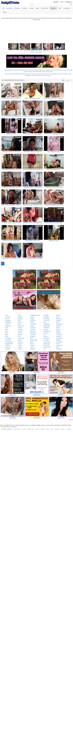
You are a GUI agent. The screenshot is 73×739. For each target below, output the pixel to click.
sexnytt (20, 331)
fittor (19, 320)
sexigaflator (59, 342)
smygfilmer (47, 324)
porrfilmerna (59, 345)
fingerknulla (47, 326)
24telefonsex (47, 331)
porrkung (20, 342)
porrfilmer (32, 320)
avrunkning (21, 338)
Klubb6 (39, 71)
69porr (19, 340)
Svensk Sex (60, 74)
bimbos (58, 331)
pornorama (47, 345)
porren (19, 333)
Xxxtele (51, 429)
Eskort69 (13, 74)
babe (6, 334)
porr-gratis (46, 320)
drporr (31, 342)
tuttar (57, 317)
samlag (58, 329)
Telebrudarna (16, 70)
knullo (6, 336)
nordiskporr (8, 322)
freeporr (20, 349)
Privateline (24, 429)
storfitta (20, 327)
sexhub (32, 347)
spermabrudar (9, 342)
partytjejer (8, 320)
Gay (62, 2)
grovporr (20, 334)
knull (6, 315)
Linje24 (5, 70)
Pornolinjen (68, 429)
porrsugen (33, 331)
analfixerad (59, 338)
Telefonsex (22, 70)
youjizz (20, 345)
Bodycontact (49, 71)
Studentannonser (27, 74)
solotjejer (20, 329)
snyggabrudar (9, 343)
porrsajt (46, 333)
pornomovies (47, 347)
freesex (46, 336)
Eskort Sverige (64, 70)
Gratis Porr (48, 74)
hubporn (58, 333)
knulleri (7, 324)
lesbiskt (32, 322)
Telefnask (42, 429)
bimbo (7, 333)
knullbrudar (8, 326)
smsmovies (33, 324)
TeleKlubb (37, 429)
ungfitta (32, 318)
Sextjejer (30, 71)
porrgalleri (46, 317)
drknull (7, 318)
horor (57, 322)
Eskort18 (44, 71)
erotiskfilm (46, 327)
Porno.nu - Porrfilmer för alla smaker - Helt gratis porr (36, 50)
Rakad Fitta (54, 74)
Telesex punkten (17, 429)
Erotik (43, 74)
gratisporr (20, 318)
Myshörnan (56, 429)
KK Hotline (62, 429)
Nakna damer (34, 75)
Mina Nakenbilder (56, 70)
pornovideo (47, 343)
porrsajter (32, 349)
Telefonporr (48, 70)
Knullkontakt (39, 74)
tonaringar (59, 318)
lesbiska (58, 326)
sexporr (32, 326)
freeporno (8, 347)
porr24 (58, 327)
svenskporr (8, 338)
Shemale (68, 2)
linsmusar (8, 317)
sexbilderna (59, 324)
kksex (31, 338)
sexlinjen (58, 320)
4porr (19, 315)
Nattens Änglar (30, 429)
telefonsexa (33, 333)
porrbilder (32, 334)
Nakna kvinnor (19, 74)
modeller (46, 315)
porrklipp (7, 349)
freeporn (20, 347)
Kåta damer (48, 75)
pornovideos (47, 342)
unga (19, 324)
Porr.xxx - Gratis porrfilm (36, 52)
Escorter (33, 74)
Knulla (69, 74)
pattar (57, 347)
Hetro (57, 2)
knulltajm (32, 336)
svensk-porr (21, 326)
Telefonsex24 (42, 70)
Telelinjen (10, 70)
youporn (20, 343)
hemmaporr (59, 334)
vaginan (20, 322)
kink (45, 349)
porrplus (32, 345)
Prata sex (31, 70)
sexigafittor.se (9, 429)
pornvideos (47, 338)
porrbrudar (46, 318)
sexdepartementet (35, 315)
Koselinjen (36, 70)
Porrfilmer (65, 74)
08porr (32, 343)
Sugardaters (28, 75)
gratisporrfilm (33, 340)
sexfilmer (32, 329)
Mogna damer (41, 75)
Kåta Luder (8, 74)
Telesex (27, 70)
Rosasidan (35, 71)
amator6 (46, 329)
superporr (58, 336)
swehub (58, 315)
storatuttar (59, 349)
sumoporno (8, 340)
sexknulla (32, 327)
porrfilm (20, 317)
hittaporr (58, 340)
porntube (46, 340)
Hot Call (47, 429)
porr (45, 334)
